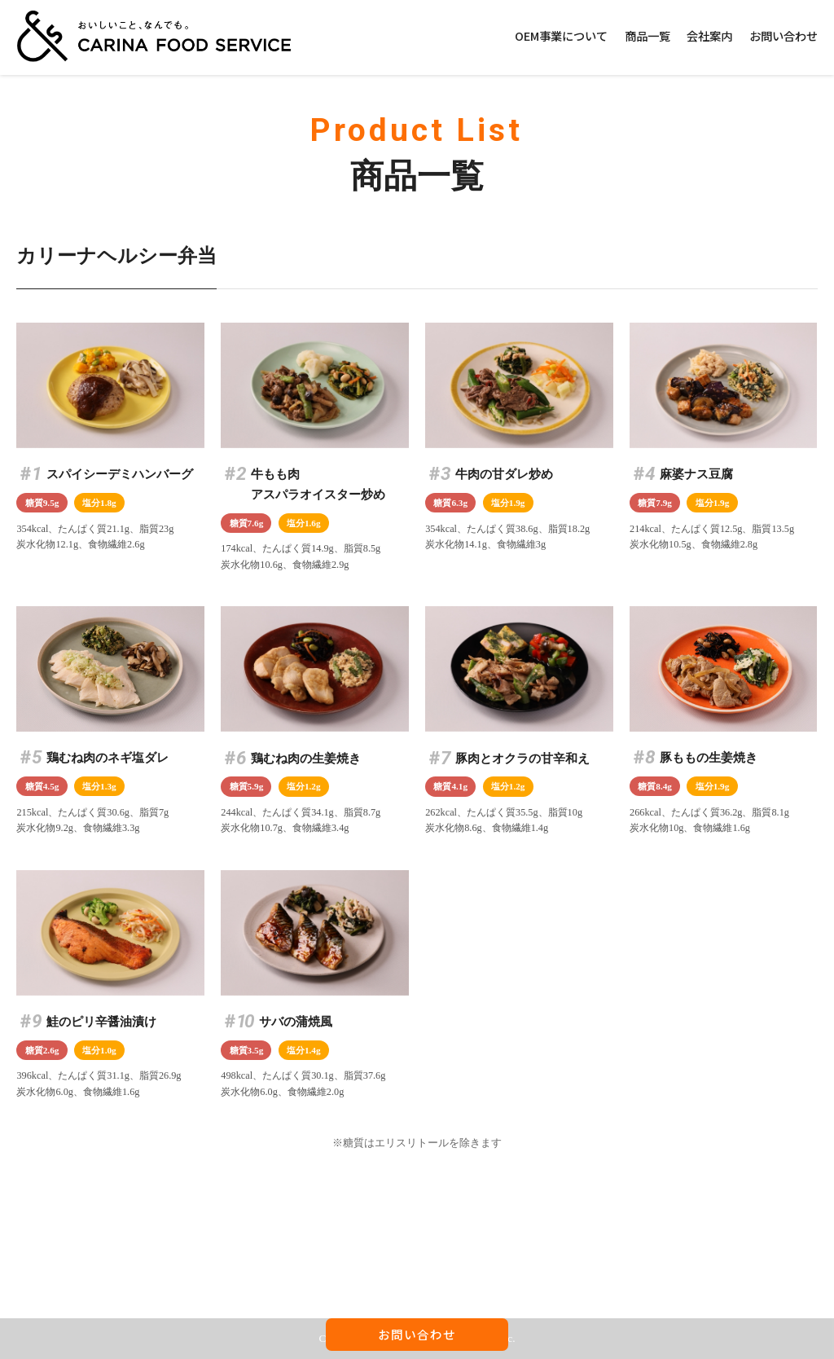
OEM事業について (561, 35)
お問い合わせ (783, 35)
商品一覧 (647, 35)
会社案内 (709, 35)
